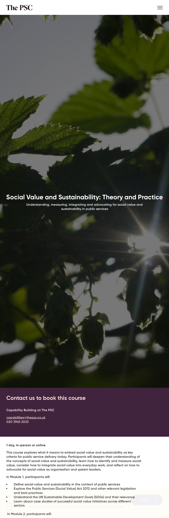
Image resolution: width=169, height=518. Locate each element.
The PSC (20, 7)
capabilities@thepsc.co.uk (25, 417)
